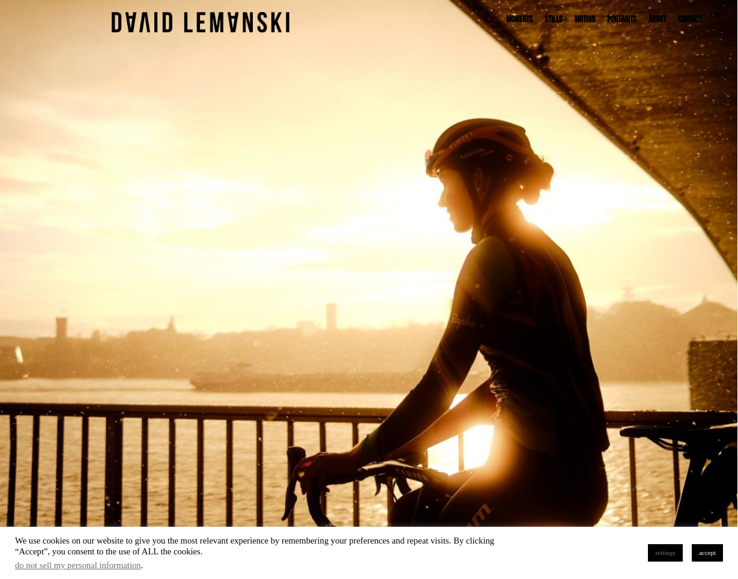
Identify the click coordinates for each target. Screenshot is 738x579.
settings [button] (665, 552)
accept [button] (707, 552)
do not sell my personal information (78, 565)
